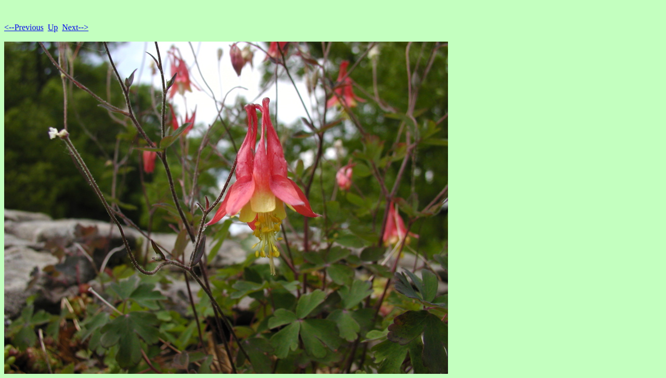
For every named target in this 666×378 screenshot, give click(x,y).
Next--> (75, 27)
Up (53, 27)
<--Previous (24, 27)
